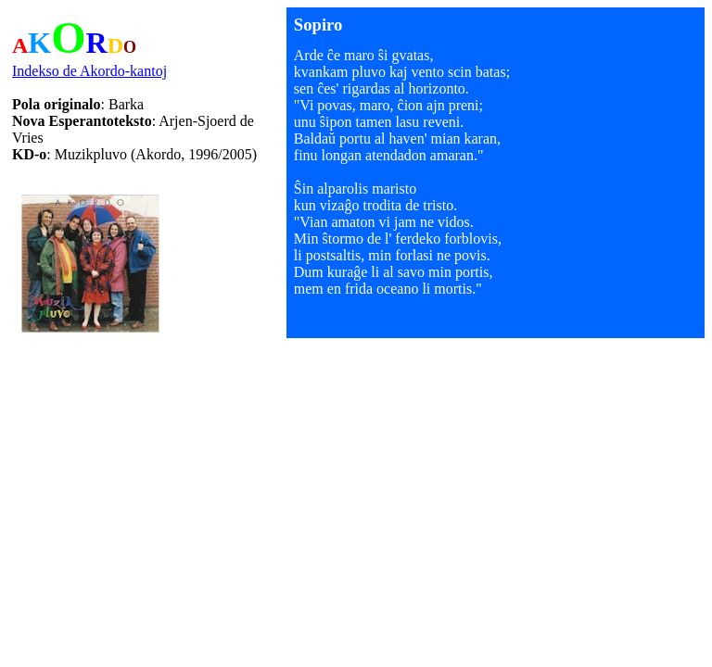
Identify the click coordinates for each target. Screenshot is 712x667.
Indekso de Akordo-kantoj (89, 71)
